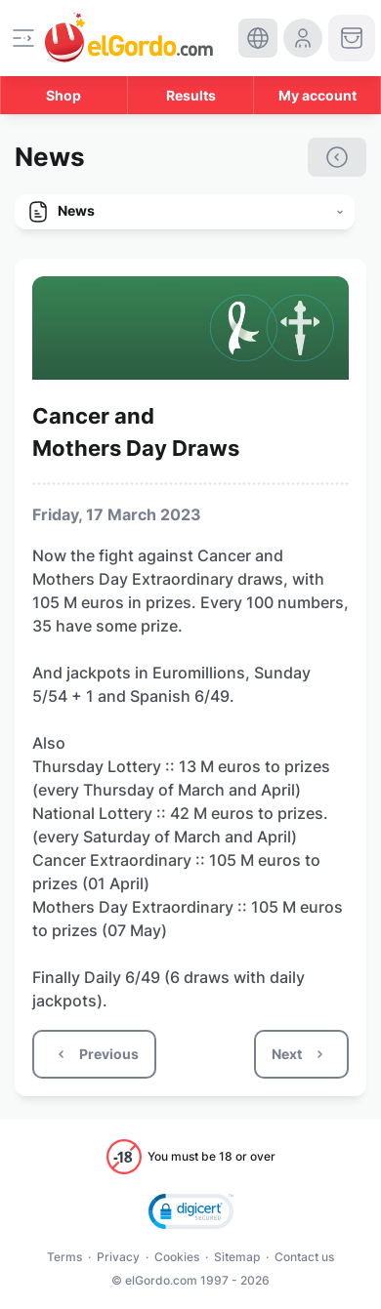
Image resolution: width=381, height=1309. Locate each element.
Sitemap (237, 1256)
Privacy (118, 1256)
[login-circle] (302, 38)
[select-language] (257, 38)
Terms (64, 1256)
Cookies (176, 1256)
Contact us (304, 1256)
